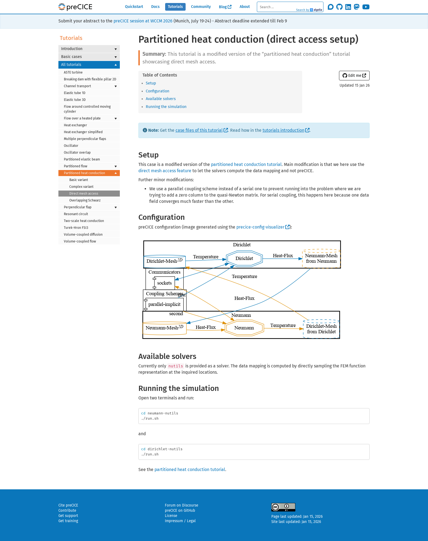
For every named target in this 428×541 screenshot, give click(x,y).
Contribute (67, 510)
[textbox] (290, 7)
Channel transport (90, 86)
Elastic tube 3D (75, 100)
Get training (68, 521)
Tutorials (175, 6)
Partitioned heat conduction (90, 173)
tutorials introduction (283, 130)
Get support (68, 516)
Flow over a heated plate (90, 118)
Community (201, 6)
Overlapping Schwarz (84, 200)
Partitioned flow (90, 166)
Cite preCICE (68, 505)
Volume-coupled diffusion (83, 234)
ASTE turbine (73, 72)
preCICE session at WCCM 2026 (143, 21)
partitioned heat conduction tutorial (246, 164)
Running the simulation (166, 106)
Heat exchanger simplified (83, 132)
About (245, 6)
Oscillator (71, 146)
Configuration (157, 91)
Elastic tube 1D (74, 93)
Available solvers (161, 98)
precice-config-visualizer (260, 227)
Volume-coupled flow (80, 241)
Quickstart (134, 6)
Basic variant (78, 180)
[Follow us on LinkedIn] (348, 7)
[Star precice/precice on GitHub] (339, 7)
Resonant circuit (76, 214)
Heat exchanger (75, 125)
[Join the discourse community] (331, 7)
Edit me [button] (352, 75)
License (171, 516)
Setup (151, 83)
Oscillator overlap (77, 152)
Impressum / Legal (180, 521)
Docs (155, 6)
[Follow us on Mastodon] (356, 7)
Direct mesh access (83, 193)
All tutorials (89, 65)
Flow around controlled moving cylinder (87, 109)
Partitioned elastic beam (82, 159)
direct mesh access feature (164, 170)
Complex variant (81, 187)
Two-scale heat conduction (84, 221)
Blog (223, 7)
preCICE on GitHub (180, 510)
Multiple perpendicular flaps (85, 139)
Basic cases (89, 57)
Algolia (316, 10)
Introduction (89, 49)
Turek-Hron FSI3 (76, 228)
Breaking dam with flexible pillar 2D (90, 79)
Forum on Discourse (181, 505)
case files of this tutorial (199, 130)
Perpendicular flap (90, 207)
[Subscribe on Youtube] (366, 7)
